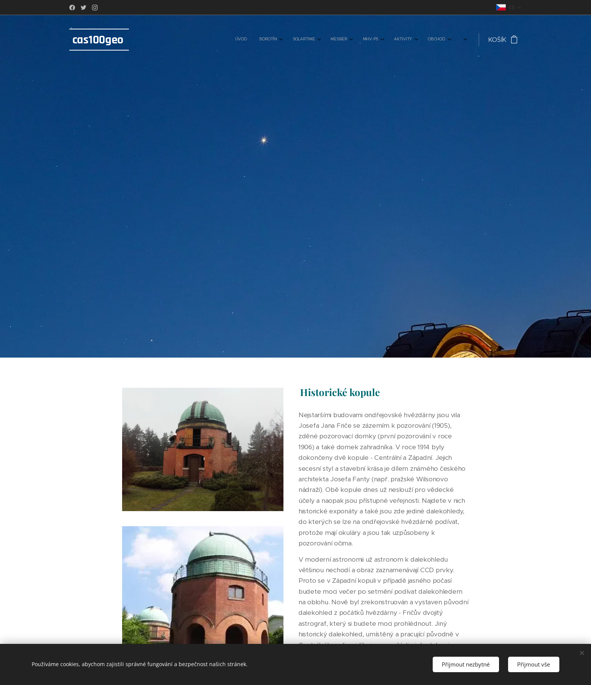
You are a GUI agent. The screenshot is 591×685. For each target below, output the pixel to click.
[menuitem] (356, 39)
